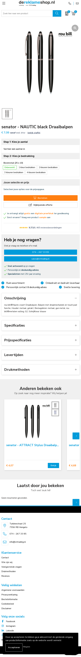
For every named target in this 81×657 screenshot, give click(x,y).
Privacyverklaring (9, 594)
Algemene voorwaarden (12, 590)
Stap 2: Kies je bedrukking (19, 156)
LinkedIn (7, 630)
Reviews (5, 576)
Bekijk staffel (34, 132)
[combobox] (27, 13)
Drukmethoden (8, 571)
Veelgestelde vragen (11, 566)
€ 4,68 (72, 465)
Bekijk (53, 465)
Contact (5, 557)
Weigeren (26, 647)
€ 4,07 (9, 465)
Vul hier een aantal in (14, 148)
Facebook (8, 621)
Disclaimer (6, 608)
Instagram (8, 626)
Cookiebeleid (7, 603)
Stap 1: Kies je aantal (16, 141)
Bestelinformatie (9, 599)
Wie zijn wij (6, 562)
